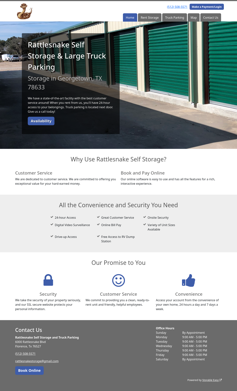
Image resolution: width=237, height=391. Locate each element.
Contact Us (210, 18)
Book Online (29, 370)
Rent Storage (150, 18)
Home (130, 18)
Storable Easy (212, 380)
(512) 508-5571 (177, 7)
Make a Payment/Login (207, 6)
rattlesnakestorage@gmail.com (37, 361)
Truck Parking (174, 18)
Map (194, 18)
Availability (41, 120)
